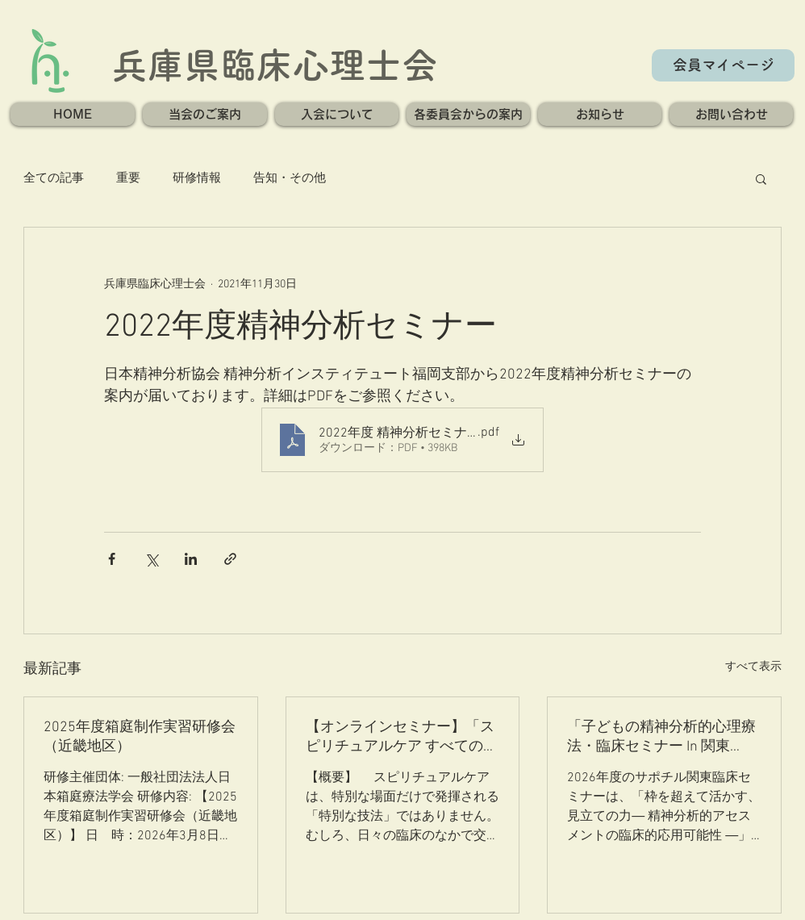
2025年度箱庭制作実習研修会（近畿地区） (140, 737)
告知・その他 (289, 178)
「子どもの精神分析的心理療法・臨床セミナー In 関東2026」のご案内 (661, 737)
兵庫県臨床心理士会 (274, 65)
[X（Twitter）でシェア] (151, 559)
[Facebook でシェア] (111, 559)
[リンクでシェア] (230, 559)
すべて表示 (753, 667)
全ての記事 (53, 178)
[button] (205, 114)
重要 (128, 178)
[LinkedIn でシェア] (190, 559)
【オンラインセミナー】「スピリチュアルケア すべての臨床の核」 (402, 737)
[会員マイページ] (723, 65)
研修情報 (197, 178)
